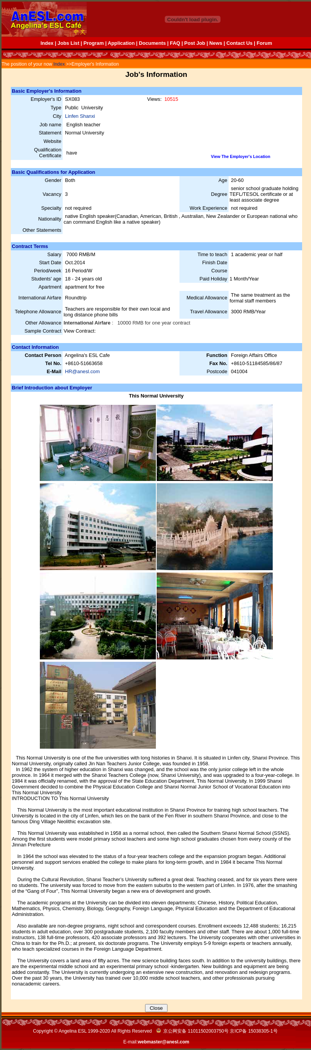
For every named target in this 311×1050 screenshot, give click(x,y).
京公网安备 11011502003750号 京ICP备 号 (217, 1031)
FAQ (175, 43)
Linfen (72, 116)
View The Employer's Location (240, 156)
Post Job (194, 43)
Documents (152, 43)
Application (121, 43)
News (215, 43)
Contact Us (239, 43)
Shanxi (87, 116)
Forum (264, 43)
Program (94, 43)
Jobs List (68, 43)
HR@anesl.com (82, 371)
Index (47, 43)
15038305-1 (260, 1031)
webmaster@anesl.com (163, 1042)
